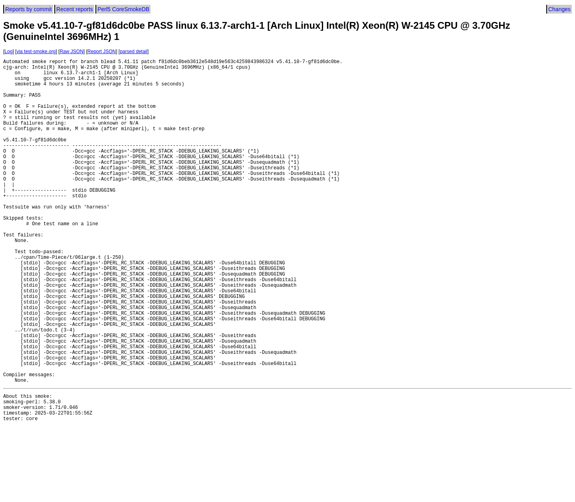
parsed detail (133, 51)
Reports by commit (28, 9)
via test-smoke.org (36, 51)
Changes (559, 9)
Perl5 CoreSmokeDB (123, 9)
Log (8, 51)
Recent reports (74, 9)
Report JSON (101, 51)
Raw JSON (71, 51)
